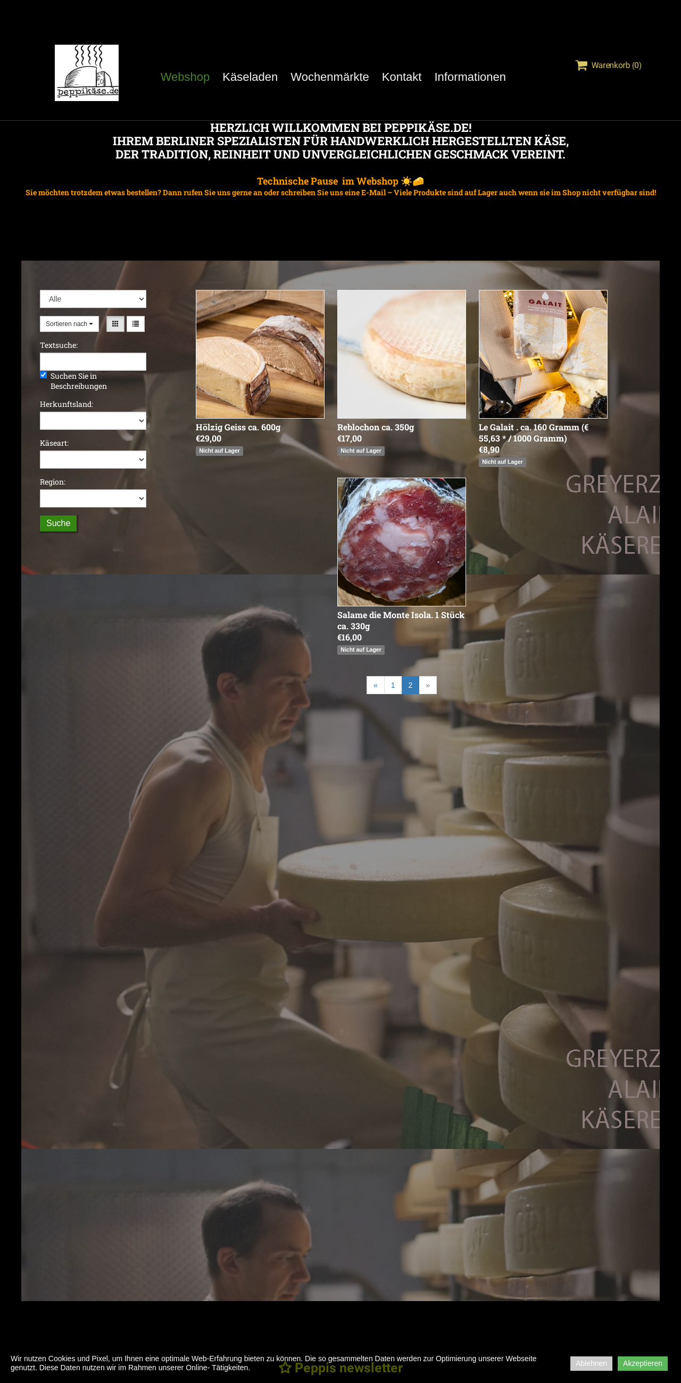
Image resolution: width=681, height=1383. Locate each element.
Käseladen (250, 77)
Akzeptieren (642, 1363)
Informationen (470, 77)
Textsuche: (59, 345)
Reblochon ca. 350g (375, 426)
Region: (52, 482)
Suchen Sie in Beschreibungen (73, 381)
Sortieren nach (69, 324)
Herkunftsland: (66, 404)
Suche (58, 523)
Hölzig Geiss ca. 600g (238, 426)
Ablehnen (591, 1363)
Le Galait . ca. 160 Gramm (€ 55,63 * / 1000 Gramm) (533, 432)
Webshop (185, 77)
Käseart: (54, 443)
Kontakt (402, 77)
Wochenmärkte (329, 77)
